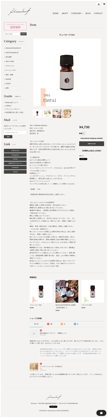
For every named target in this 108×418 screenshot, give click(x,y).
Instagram (15, 155)
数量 (80, 133)
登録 (8, 137)
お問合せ (8, 106)
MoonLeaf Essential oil (13, 48)
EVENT (8, 83)
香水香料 (9, 57)
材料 (7, 88)
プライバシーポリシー (13, 109)
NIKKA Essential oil (12, 52)
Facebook (15, 168)
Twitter (15, 159)
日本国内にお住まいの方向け (91, 150)
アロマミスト (10, 66)
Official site (15, 151)
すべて (36, 324)
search (23, 34)
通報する (81, 155)
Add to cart (92, 143)
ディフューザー (11, 70)
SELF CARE (10, 61)
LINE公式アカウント (15, 163)
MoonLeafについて (12, 102)
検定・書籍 (9, 75)
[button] (76, 13)
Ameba (15, 172)
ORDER (8, 79)
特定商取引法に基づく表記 (14, 112)
